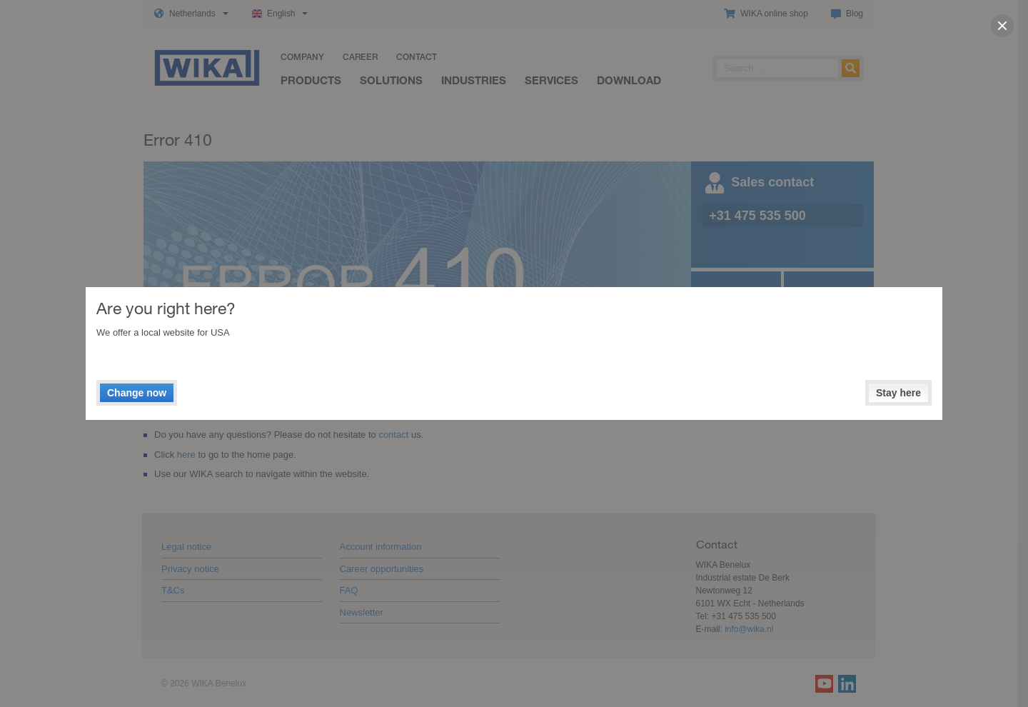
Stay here (898, 392)
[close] (1002, 25)
